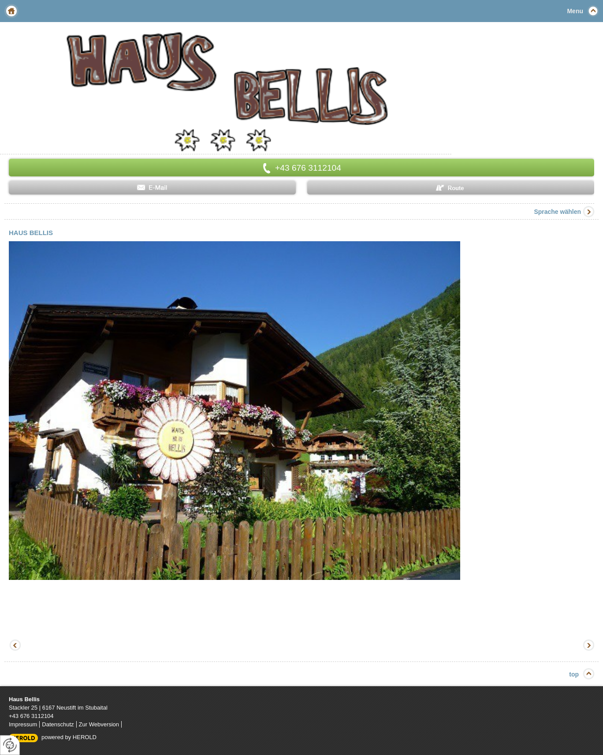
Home (11, 11)
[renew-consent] (10, 745)
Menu (575, 11)
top (574, 674)
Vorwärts (587, 646)
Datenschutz (58, 724)
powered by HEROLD (69, 737)
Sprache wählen (557, 211)
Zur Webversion (99, 724)
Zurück (15, 646)
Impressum (23, 724)
